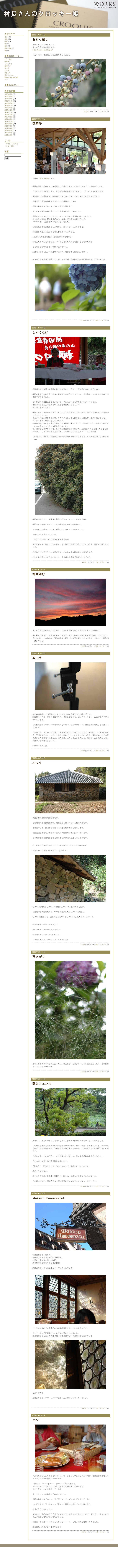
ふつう (7, 70)
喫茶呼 (7, 61)
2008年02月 (9, 105)
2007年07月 (9, 121)
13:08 (83, 320)
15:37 (83, 751)
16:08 (83, 646)
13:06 (84, 562)
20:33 (86, 111)
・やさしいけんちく (11, 144)
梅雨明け (8, 66)
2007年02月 (9, 133)
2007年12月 (9, 110)
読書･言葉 (8, 48)
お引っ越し (8, 59)
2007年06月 (9, 124)
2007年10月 (9, 115)
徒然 (6, 41)
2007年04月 (9, 128)
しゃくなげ (8, 64)
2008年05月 (9, 99)
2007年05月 (9, 126)
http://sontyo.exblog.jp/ (43, 50)
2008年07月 (9, 94)
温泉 (6, 46)
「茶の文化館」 (44, 178)
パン (6, 79)
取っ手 (7, 68)
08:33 (84, 1532)
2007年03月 (9, 130)
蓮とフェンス (9, 75)
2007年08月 (9, 119)
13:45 (83, 1186)
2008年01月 (9, 108)
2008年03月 (9, 103)
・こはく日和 (9, 146)
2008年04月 (9, 101)
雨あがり (8, 73)
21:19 (84, 1408)
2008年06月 (9, 96)
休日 (6, 37)
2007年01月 (9, 135)
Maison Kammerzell (11, 77)
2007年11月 (9, 112)
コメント (103, 111)
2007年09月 (9, 117)
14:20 (83, 944)
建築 (6, 39)
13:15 (83, 1071)
